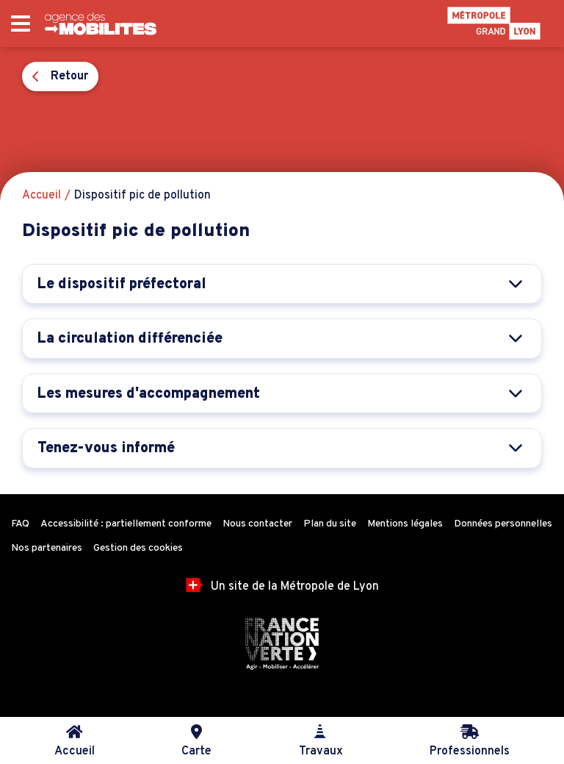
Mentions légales (405, 524)
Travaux (321, 741)
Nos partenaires (46, 548)
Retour (60, 76)
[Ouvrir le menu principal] (20, 23)
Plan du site (329, 524)
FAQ (20, 524)
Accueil (74, 741)
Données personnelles (503, 524)
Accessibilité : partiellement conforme (126, 524)
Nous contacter (257, 524)
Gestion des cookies (138, 548)
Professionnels (470, 741)
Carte (196, 741)
